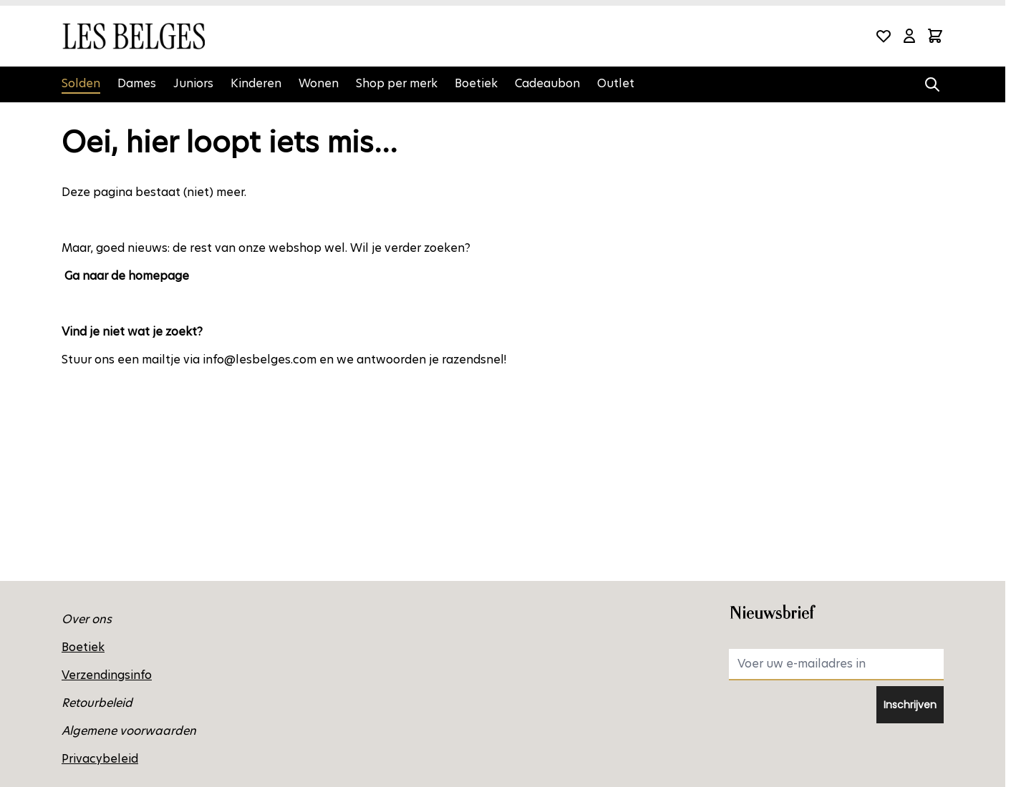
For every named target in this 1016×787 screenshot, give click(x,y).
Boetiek (476, 83)
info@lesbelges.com (259, 359)
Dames (136, 83)
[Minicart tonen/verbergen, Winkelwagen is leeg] (935, 35)
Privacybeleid (100, 759)
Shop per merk (396, 83)
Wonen (319, 83)
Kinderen (256, 83)
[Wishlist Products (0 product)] (883, 35)
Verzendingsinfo (107, 675)
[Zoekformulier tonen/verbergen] (932, 84)
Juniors (193, 83)
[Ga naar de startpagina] (133, 36)
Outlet (615, 83)
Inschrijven (910, 705)
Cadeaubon (547, 83)
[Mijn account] (909, 35)
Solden (81, 83)
